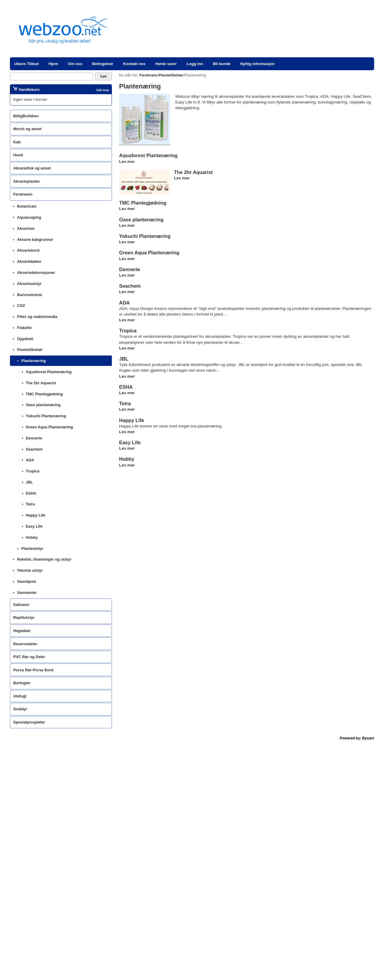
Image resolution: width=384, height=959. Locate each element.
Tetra (125, 403)
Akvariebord (28, 250)
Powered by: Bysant (357, 738)
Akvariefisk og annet (32, 168)
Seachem (130, 286)
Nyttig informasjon (257, 63)
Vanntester (27, 592)
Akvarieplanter (26, 181)
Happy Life (131, 420)
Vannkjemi (26, 581)
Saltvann (21, 604)
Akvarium (25, 228)
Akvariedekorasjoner (36, 272)
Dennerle (129, 269)
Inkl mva (103, 90)
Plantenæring (33, 360)
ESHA (126, 387)
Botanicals (27, 206)
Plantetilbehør (30, 349)
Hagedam (22, 630)
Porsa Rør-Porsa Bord (33, 670)
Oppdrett (25, 339)
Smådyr (20, 709)
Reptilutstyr (23, 617)
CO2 (21, 305)
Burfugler (22, 683)
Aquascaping (29, 217)
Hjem (53, 63)
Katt (17, 142)
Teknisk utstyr (30, 570)
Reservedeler (25, 644)
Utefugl (19, 696)
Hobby (126, 459)
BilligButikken (26, 116)
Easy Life (130, 442)
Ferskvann (22, 194)
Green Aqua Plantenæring (149, 252)
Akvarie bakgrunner (35, 239)
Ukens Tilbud (26, 63)
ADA (124, 302)
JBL (123, 358)
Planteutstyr (32, 548)
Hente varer (166, 63)
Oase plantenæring (141, 219)
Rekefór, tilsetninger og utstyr (44, 559)
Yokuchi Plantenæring (144, 236)
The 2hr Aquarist (193, 172)
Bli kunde (221, 63)
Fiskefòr (24, 327)
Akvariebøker (29, 261)
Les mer (127, 161)
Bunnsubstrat (29, 294)
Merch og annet (27, 129)
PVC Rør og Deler (29, 657)
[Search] (51, 76)
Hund (18, 155)
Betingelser (102, 63)
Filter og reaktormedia (37, 316)
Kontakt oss (134, 63)
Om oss (75, 63)
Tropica (127, 330)
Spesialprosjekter (29, 722)
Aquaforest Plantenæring (148, 155)
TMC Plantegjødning (142, 202)
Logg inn (195, 63)
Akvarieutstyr (29, 283)
